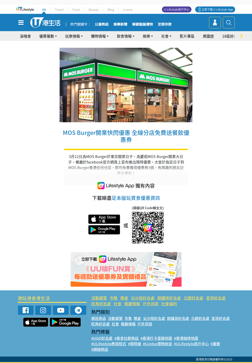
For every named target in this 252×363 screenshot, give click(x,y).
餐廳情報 (132, 303)
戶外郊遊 (150, 303)
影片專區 (187, 36)
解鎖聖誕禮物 (142, 24)
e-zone (128, 9)
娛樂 (146, 36)
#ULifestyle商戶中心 (191, 343)
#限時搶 (134, 343)
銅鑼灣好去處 (169, 298)
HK (44, 9)
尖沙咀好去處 (143, 298)
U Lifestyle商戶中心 (176, 9)
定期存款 (165, 24)
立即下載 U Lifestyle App (217, 9)
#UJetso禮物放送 (157, 343)
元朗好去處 (193, 298)
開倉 (124, 298)
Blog (111, 9)
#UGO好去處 (101, 338)
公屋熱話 (102, 24)
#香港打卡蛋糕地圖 (156, 338)
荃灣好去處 (216, 298)
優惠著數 (46, 36)
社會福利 (169, 303)
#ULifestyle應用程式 (108, 343)
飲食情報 (124, 36)
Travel (59, 9)
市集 (114, 298)
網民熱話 (98, 318)
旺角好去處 (101, 303)
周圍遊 (208, 36)
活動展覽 (99, 298)
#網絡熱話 (99, 349)
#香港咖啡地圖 (186, 338)
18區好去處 (231, 36)
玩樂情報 (72, 36)
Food (76, 9)
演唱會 (25, 36)
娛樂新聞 (120, 24)
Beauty (94, 9)
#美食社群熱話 (126, 338)
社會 (165, 36)
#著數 (215, 343)
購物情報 (98, 36)
